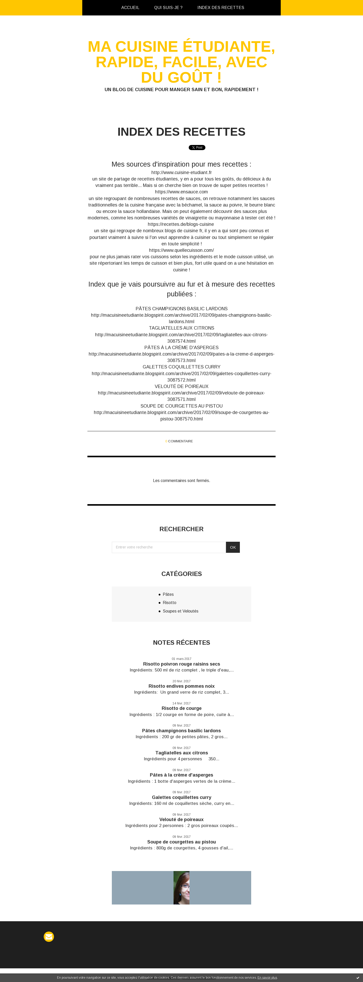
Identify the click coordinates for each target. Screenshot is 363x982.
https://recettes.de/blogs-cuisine (181, 224)
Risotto (169, 602)
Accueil (130, 7)
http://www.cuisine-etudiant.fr (181, 172)
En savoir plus (267, 977)
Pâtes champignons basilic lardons (181, 730)
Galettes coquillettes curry (181, 797)
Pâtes (168, 594)
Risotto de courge (182, 708)
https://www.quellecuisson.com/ (181, 250)
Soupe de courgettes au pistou (181, 842)
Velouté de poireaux (181, 819)
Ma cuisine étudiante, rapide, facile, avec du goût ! (181, 62)
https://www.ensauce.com (181, 191)
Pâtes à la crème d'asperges (181, 775)
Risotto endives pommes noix (182, 686)
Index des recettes (220, 7)
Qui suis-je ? (168, 7)
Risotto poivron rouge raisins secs (181, 664)
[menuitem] (130, 7)
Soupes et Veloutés (180, 611)
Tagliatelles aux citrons (181, 752)
